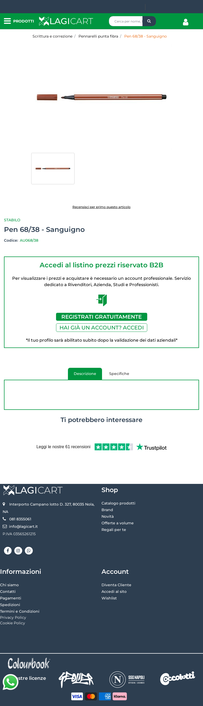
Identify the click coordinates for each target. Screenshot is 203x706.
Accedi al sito (114, 574)
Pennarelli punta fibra (98, 36)
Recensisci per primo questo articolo (101, 207)
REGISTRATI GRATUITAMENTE (101, 317)
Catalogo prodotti (118, 485)
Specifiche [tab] (119, 373)
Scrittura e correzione (52, 36)
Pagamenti (10, 580)
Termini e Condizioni (19, 594)
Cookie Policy (12, 605)
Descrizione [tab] (82, 375)
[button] (149, 21)
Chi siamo (9, 567)
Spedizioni (10, 587)
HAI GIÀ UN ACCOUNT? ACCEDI (101, 327)
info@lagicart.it (23, 509)
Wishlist (109, 580)
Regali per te (114, 512)
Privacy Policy (13, 600)
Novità (108, 499)
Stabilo (12, 220)
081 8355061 (20, 501)
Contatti (8, 574)
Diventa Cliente (116, 567)
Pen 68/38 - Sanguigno (145, 36)
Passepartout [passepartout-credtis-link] (124, 700)
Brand (107, 492)
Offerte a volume (118, 505)
